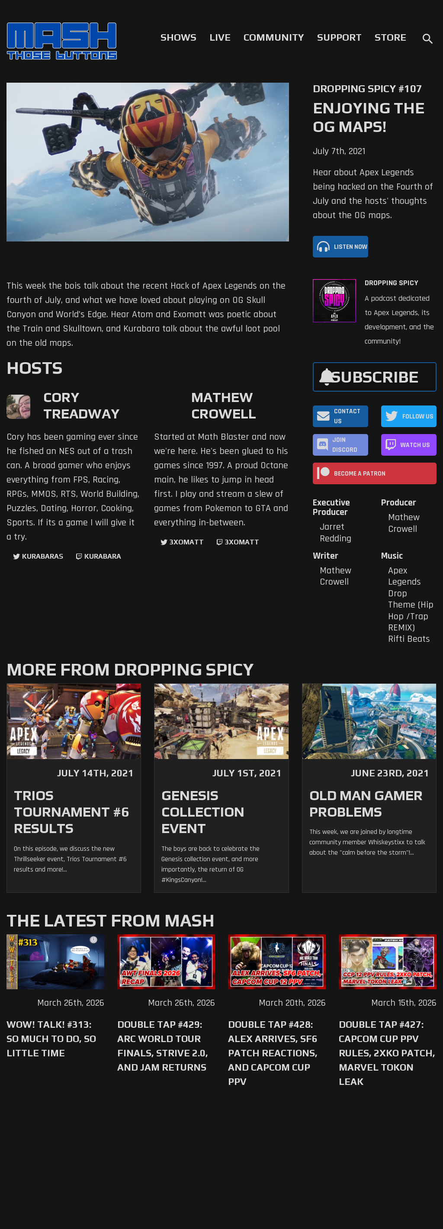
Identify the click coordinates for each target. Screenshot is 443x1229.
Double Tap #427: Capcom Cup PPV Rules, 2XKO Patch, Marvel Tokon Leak (387, 1053)
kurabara (102, 556)
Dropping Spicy (391, 283)
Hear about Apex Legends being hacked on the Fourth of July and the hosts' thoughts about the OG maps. (373, 194)
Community (274, 37)
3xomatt (187, 542)
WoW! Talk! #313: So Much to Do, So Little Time (51, 1038)
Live (220, 37)
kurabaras (42, 556)
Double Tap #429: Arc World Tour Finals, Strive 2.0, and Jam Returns (162, 1046)
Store (390, 37)
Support (339, 37)
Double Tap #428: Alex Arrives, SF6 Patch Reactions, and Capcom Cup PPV (273, 1053)
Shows (178, 37)
